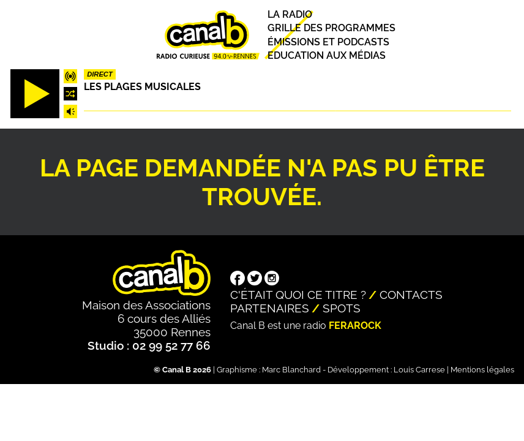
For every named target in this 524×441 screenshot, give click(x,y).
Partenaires (269, 308)
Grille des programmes (331, 28)
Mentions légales (482, 369)
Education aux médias (327, 55)
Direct (100, 74)
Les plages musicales (142, 86)
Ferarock (355, 325)
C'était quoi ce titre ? (298, 294)
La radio (290, 14)
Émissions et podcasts (328, 42)
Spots (342, 308)
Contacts (411, 294)
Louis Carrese (419, 369)
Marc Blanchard (291, 369)
